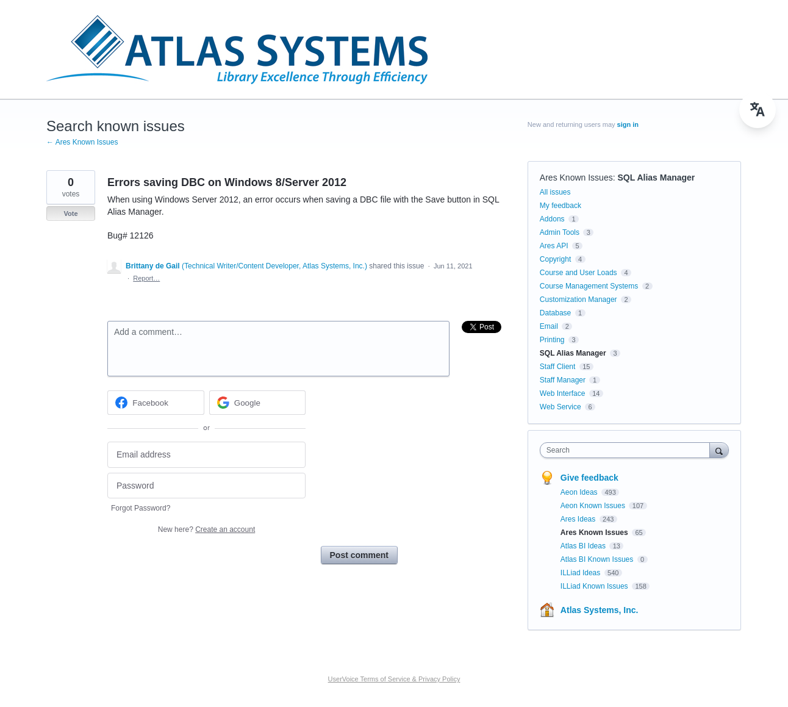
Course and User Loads (578, 272)
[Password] (206, 486)
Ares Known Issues (576, 177)
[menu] (757, 110)
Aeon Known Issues (594, 505)
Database (555, 313)
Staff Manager (563, 380)
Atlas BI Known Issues (598, 559)
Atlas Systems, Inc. (600, 610)
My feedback (560, 205)
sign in (628, 124)
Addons (552, 219)
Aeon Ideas (580, 492)
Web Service (560, 407)
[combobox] (628, 450)
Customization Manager (578, 299)
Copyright (555, 259)
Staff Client (557, 366)
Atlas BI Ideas (584, 546)
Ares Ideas (579, 519)
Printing (552, 340)
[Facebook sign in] (155, 402)
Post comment (359, 555)
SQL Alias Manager (656, 177)
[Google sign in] (257, 402)
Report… (146, 278)
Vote (70, 213)
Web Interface (562, 393)
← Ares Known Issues (82, 142)
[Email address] (206, 455)
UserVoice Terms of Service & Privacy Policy (394, 679)
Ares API (554, 246)
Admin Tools (559, 232)
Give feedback (589, 478)
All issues (555, 192)
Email (549, 326)
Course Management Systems (589, 286)
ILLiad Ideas (582, 573)
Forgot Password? (140, 508)
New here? (206, 529)
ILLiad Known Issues (595, 586)
